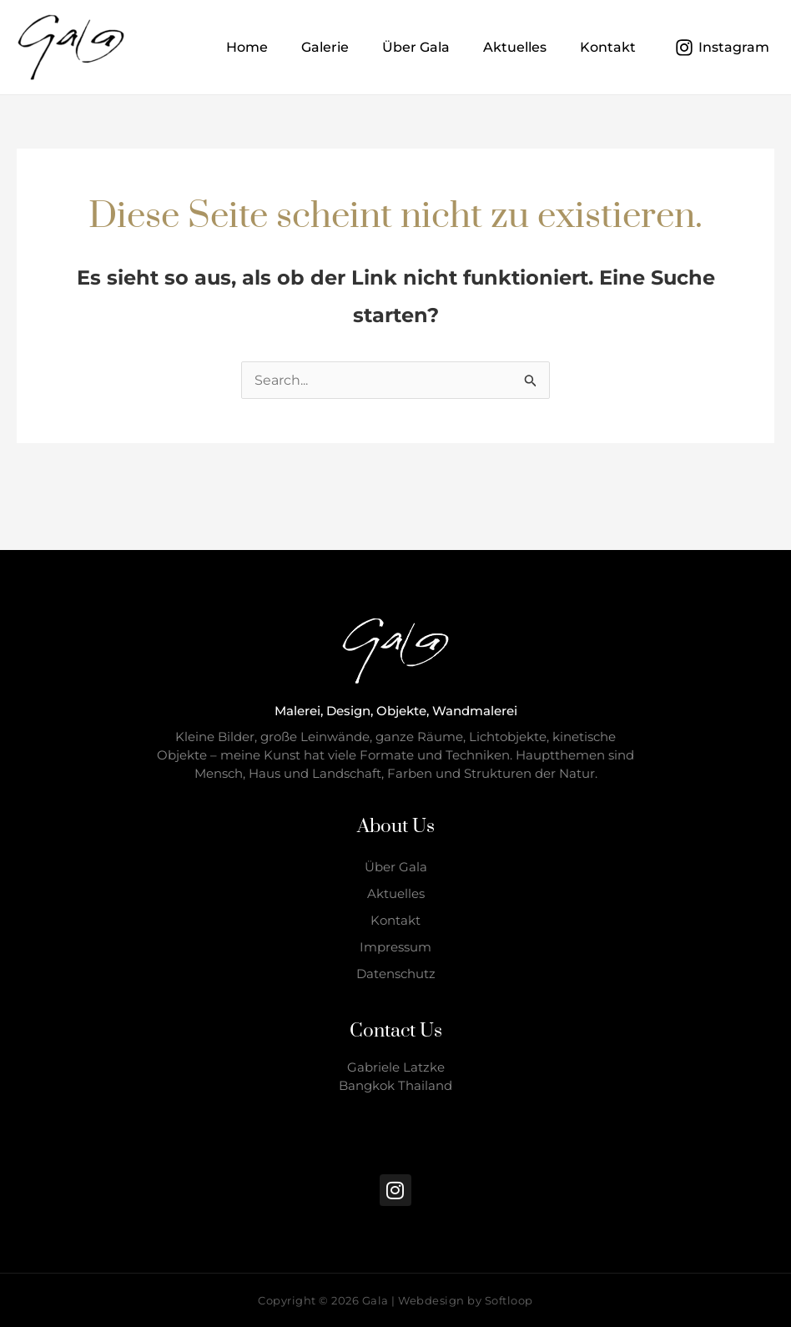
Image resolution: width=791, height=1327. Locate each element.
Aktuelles (396, 893)
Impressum (395, 947)
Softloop (509, 1300)
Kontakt (395, 920)
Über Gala (396, 867)
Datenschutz (396, 973)
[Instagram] (721, 47)
